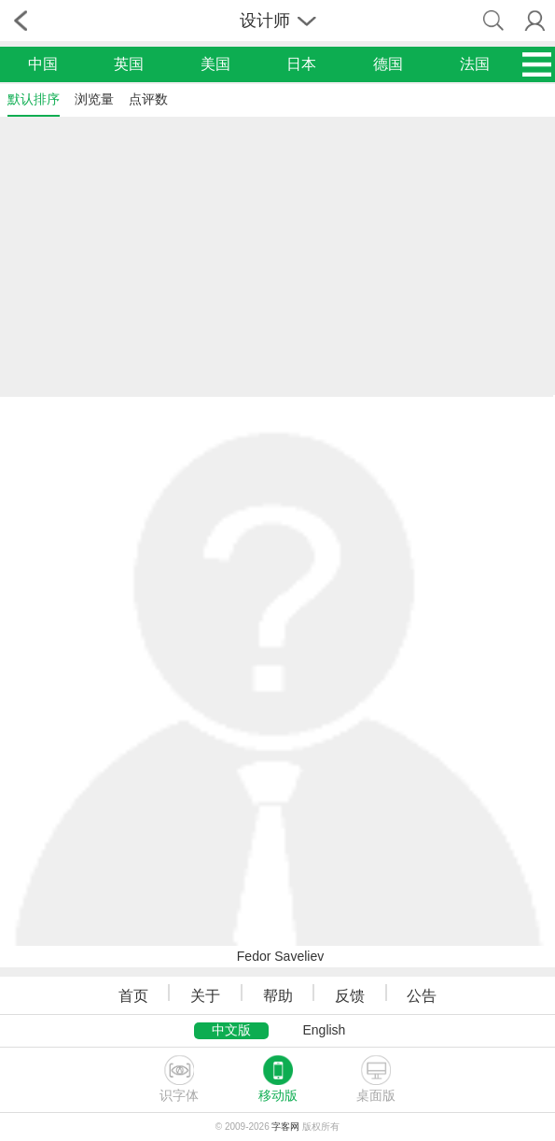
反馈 (350, 996)
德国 (388, 64)
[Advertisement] (277, 255)
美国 (215, 64)
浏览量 (94, 99)
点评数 (148, 99)
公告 (422, 996)
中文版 (231, 1029)
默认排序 (33, 99)
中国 (43, 64)
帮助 (278, 996)
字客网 (285, 1126)
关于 (205, 996)
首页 (133, 996)
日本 (301, 64)
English (323, 1029)
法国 (475, 64)
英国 (129, 64)
